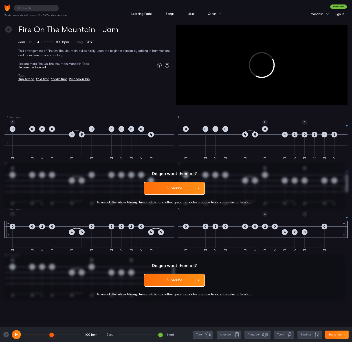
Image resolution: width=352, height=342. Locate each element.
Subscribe (338, 6)
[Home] (7, 7)
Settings (310, 334)
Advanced (39, 67)
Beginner (24, 67)
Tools (284, 334)
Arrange (229, 334)
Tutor (203, 334)
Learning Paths (141, 13)
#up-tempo (26, 79)
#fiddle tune (59, 79)
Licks (191, 13)
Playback (258, 334)
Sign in (339, 14)
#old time (42, 79)
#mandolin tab (79, 79)
